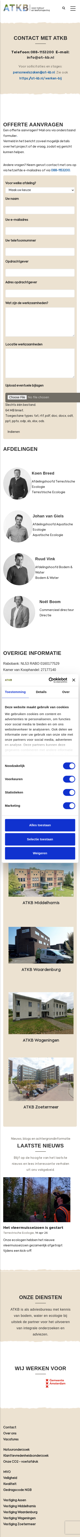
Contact (9, 1427)
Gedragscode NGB (17, 1490)
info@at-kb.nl (40, 58)
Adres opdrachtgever (21, 282)
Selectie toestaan (40, 839)
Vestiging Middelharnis (19, 1506)
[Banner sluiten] (73, 680)
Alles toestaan (40, 825)
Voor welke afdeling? (20, 183)
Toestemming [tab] (15, 692)
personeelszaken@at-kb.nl (34, 72)
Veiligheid (10, 1478)
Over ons (9, 1433)
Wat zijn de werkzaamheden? (26, 303)
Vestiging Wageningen (19, 1518)
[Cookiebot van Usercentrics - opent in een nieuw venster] (50, 680)
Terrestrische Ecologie (18, 1233)
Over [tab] (66, 692)
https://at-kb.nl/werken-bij (40, 78)
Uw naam (12, 198)
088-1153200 (42, 52)
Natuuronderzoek (16, 1449)
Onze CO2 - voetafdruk (20, 1461)
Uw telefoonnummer (20, 240)
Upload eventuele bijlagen (24, 385)
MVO (7, 1472)
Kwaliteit (9, 1484)
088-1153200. (61, 170)
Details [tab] (41, 692)
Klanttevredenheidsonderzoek (25, 1455)
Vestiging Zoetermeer (19, 1524)
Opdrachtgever (16, 261)
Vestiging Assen (14, 1500)
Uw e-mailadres (16, 219)
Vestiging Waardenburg (20, 1512)
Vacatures (11, 1439)
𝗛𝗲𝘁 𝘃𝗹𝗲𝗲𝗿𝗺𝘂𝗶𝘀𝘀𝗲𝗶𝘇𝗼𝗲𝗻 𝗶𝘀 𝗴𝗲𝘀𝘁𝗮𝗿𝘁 (33, 1228)
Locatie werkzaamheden (23, 344)
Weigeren (40, 853)
